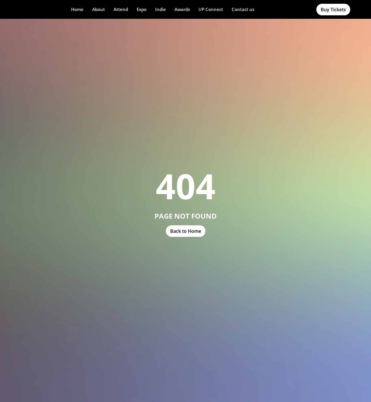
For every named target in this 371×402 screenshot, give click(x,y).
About (98, 9)
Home (77, 9)
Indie (160, 9)
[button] (98, 9)
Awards (182, 9)
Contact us (243, 9)
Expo (141, 9)
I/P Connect (211, 9)
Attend (121, 9)
